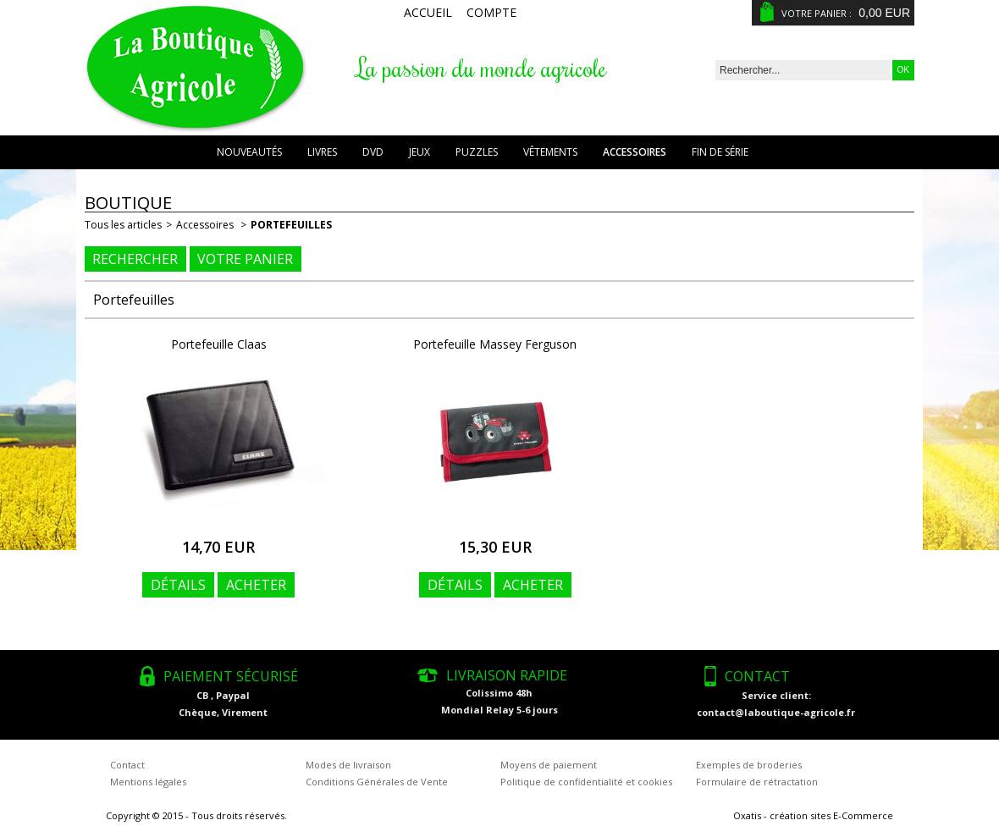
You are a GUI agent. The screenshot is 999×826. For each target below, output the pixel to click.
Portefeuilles (291, 225)
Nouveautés (249, 152)
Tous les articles (123, 225)
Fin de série (720, 152)
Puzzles (476, 152)
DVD (373, 152)
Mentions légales (148, 781)
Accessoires (634, 152)
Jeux (419, 152)
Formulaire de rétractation (757, 781)
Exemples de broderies (749, 764)
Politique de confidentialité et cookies (586, 781)
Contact (127, 764)
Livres (322, 152)
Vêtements (550, 152)
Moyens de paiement (548, 764)
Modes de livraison (348, 764)
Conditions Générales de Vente (377, 781)
